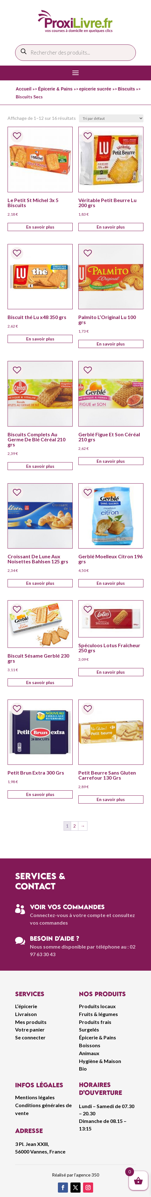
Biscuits (126, 88)
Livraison (26, 1014)
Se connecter (30, 1037)
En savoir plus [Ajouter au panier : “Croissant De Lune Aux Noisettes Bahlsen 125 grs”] (40, 583)
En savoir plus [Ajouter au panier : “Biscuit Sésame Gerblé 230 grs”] (40, 682)
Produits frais (95, 1022)
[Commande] (111, 118)
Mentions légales (35, 1097)
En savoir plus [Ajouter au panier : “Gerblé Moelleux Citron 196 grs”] (111, 583)
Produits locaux (97, 1006)
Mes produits (31, 1022)
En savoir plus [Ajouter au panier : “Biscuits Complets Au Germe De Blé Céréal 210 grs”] (40, 466)
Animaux (89, 1053)
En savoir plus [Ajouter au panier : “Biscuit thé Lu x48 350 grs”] (40, 338)
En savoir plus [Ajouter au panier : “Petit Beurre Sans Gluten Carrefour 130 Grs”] (111, 799)
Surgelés (89, 1029)
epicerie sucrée (95, 88)
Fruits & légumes (98, 1014)
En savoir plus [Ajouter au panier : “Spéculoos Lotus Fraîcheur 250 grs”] (111, 672)
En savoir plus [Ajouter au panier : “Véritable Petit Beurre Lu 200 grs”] (111, 227)
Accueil (23, 88)
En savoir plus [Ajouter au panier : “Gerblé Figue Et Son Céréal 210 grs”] (111, 461)
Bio (83, 1069)
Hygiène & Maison (100, 1061)
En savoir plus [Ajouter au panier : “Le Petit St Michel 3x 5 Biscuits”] (40, 227)
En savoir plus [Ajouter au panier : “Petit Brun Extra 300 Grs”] (40, 794)
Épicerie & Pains (55, 88)
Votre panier (30, 1029)
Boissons (89, 1045)
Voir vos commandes (67, 906)
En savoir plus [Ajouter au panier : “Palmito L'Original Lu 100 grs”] (111, 343)
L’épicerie (26, 1006)
